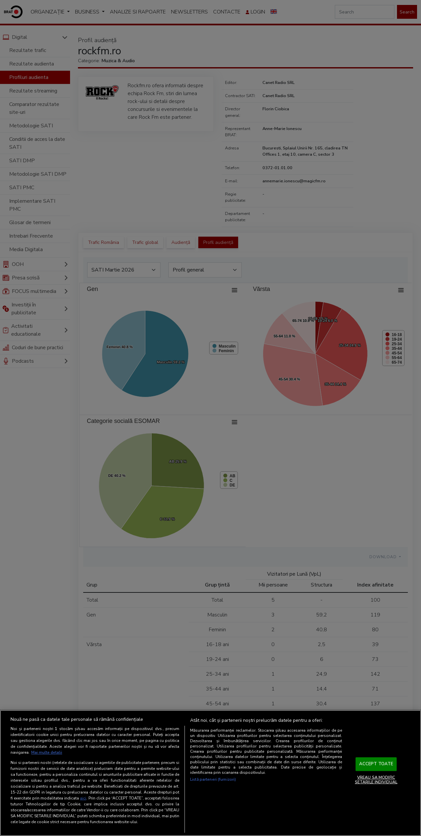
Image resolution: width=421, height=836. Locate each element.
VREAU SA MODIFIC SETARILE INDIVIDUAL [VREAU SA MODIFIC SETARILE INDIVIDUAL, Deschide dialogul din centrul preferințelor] (376, 780)
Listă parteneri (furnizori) (213, 779)
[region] (210, 773)
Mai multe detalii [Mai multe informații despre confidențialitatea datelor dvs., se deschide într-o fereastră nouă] (46, 752)
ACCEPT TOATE (376, 764)
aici (83, 798)
